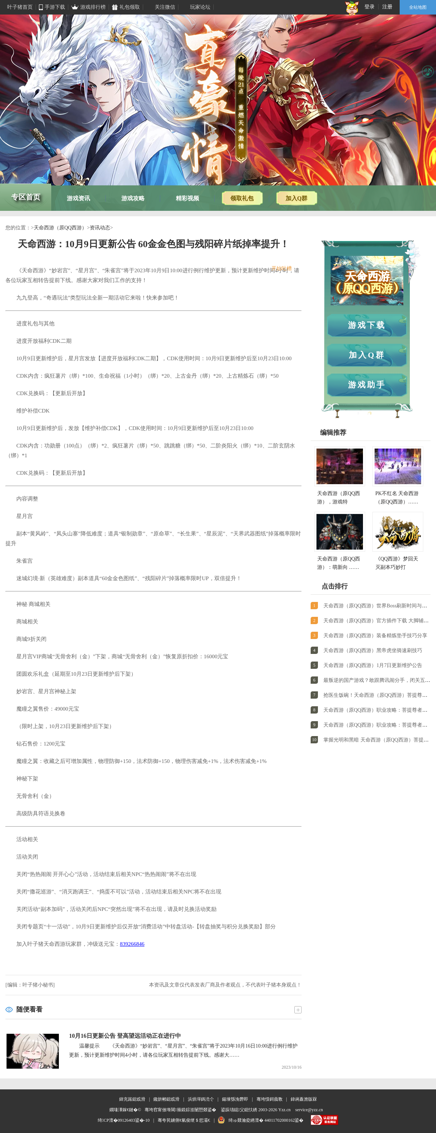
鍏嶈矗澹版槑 (304, 1099)
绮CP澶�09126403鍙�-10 (124, 1120)
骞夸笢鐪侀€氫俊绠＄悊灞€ (184, 1120)
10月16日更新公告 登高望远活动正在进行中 (125, 1036)
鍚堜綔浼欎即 (235, 1099)
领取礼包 (242, 198)
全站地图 (418, 7)
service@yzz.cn (309, 1109)
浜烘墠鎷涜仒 (201, 1099)
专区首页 (25, 197)
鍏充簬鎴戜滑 (132, 1099)
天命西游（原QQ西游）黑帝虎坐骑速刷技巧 (372, 650)
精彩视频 (187, 198)
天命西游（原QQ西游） (60, 227)
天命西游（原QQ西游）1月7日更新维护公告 (372, 665)
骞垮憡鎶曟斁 (270, 1099)
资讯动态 (100, 227)
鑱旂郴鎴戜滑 (166, 1099)
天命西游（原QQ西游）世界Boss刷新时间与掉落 (377, 605)
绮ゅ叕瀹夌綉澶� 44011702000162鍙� (266, 1120)
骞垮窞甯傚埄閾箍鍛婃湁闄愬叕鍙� (180, 1109)
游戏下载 (367, 325)
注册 (387, 6)
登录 (369, 6)
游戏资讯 (78, 198)
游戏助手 (367, 384)
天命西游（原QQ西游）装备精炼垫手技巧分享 (375, 635)
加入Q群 (296, 198)
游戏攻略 (133, 198)
